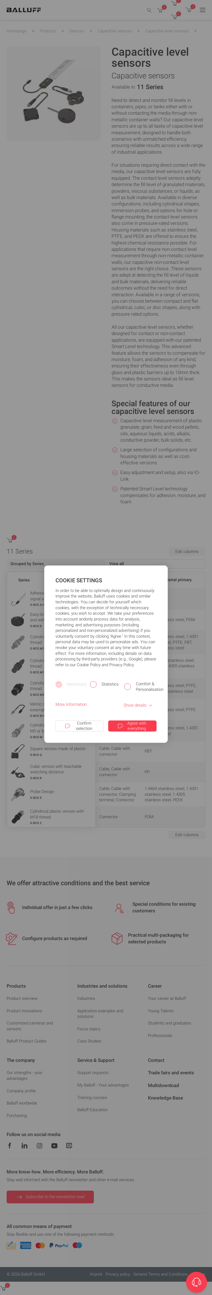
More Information (71, 704)
